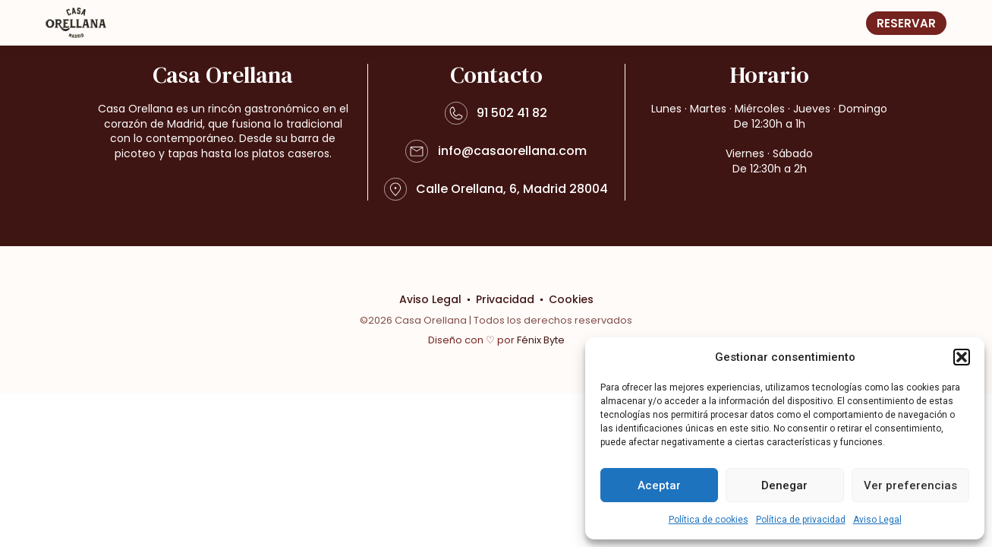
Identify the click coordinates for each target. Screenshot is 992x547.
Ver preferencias (910, 485)
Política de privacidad (801, 519)
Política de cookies (708, 519)
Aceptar (659, 485)
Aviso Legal (877, 519)
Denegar (784, 485)
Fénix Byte (541, 340)
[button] (961, 357)
